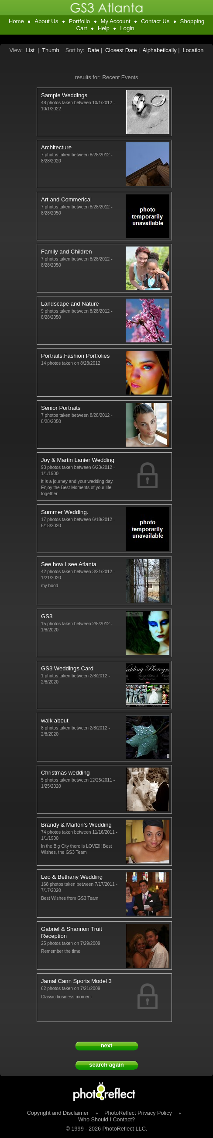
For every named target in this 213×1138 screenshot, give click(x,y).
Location (193, 50)
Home (16, 21)
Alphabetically (160, 50)
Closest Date (121, 50)
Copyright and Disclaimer (58, 1113)
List (30, 50)
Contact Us (155, 21)
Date (93, 50)
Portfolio (79, 21)
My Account (116, 21)
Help (104, 28)
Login (127, 28)
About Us (46, 21)
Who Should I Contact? (106, 1120)
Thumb (50, 50)
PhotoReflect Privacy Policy (138, 1113)
